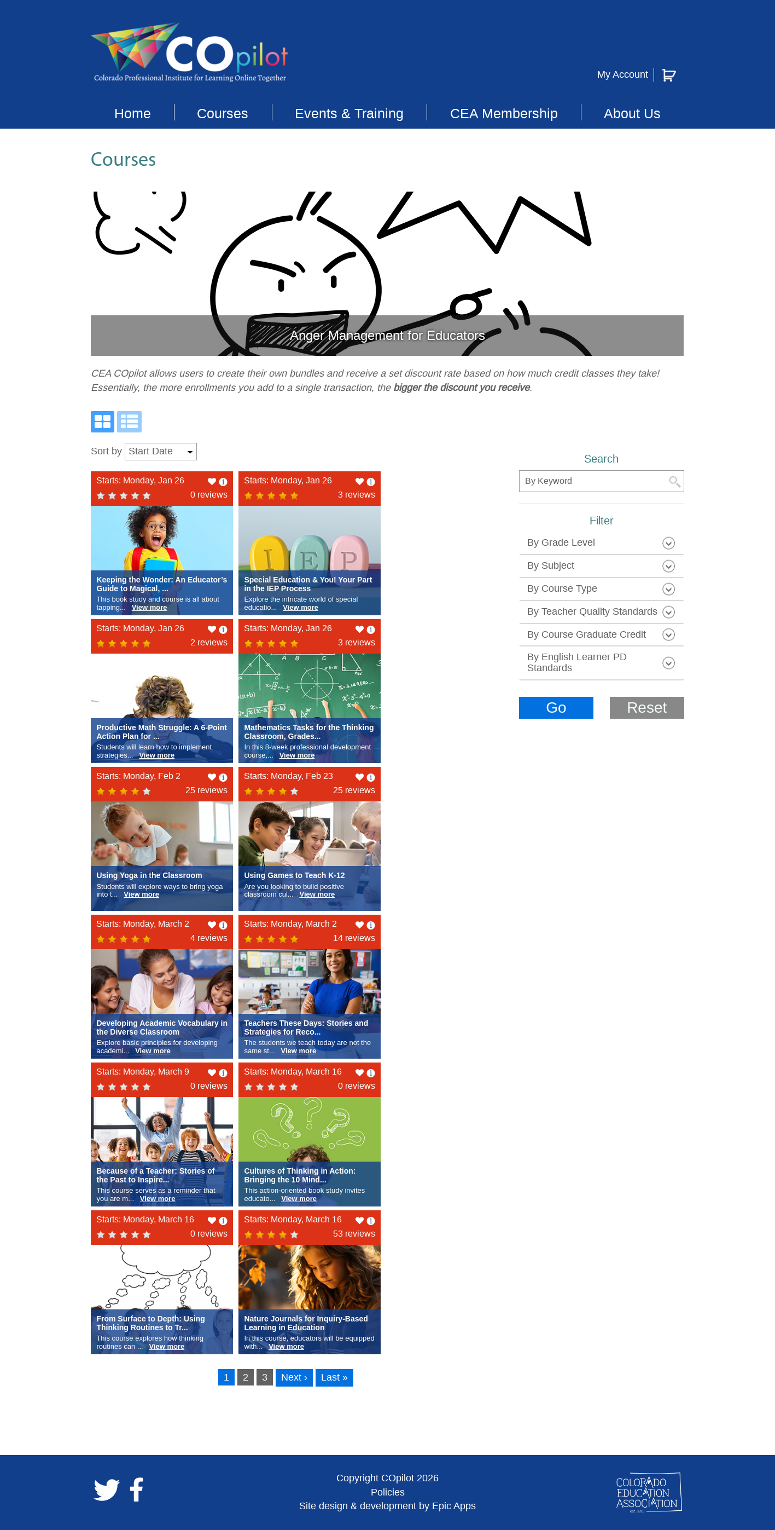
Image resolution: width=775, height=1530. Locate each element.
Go (556, 707)
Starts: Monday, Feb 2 (138, 776)
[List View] (129, 421)
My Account (622, 74)
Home (132, 113)
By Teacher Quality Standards (592, 611)
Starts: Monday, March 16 (293, 1071)
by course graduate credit (586, 634)
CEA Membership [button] (504, 113)
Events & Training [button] (349, 113)
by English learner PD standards (577, 662)
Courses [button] (222, 113)
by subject (550, 565)
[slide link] (387, 274)
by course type (562, 588)
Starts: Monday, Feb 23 (288, 776)
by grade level (561, 542)
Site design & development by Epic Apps (387, 1505)
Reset (647, 707)
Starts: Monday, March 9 (142, 1071)
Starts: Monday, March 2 (142, 923)
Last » (334, 1377)
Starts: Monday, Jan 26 (140, 480)
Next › (294, 1377)
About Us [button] (632, 113)
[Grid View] (102, 421)
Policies (388, 1492)
